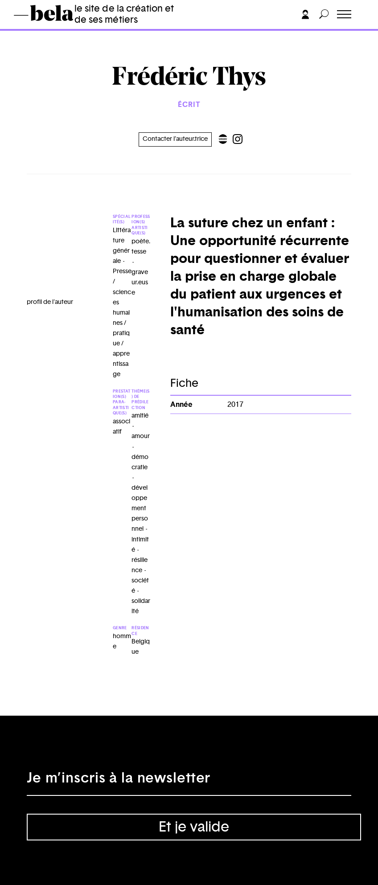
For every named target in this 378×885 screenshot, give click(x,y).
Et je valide (194, 827)
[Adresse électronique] (189, 782)
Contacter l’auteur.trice (175, 139)
